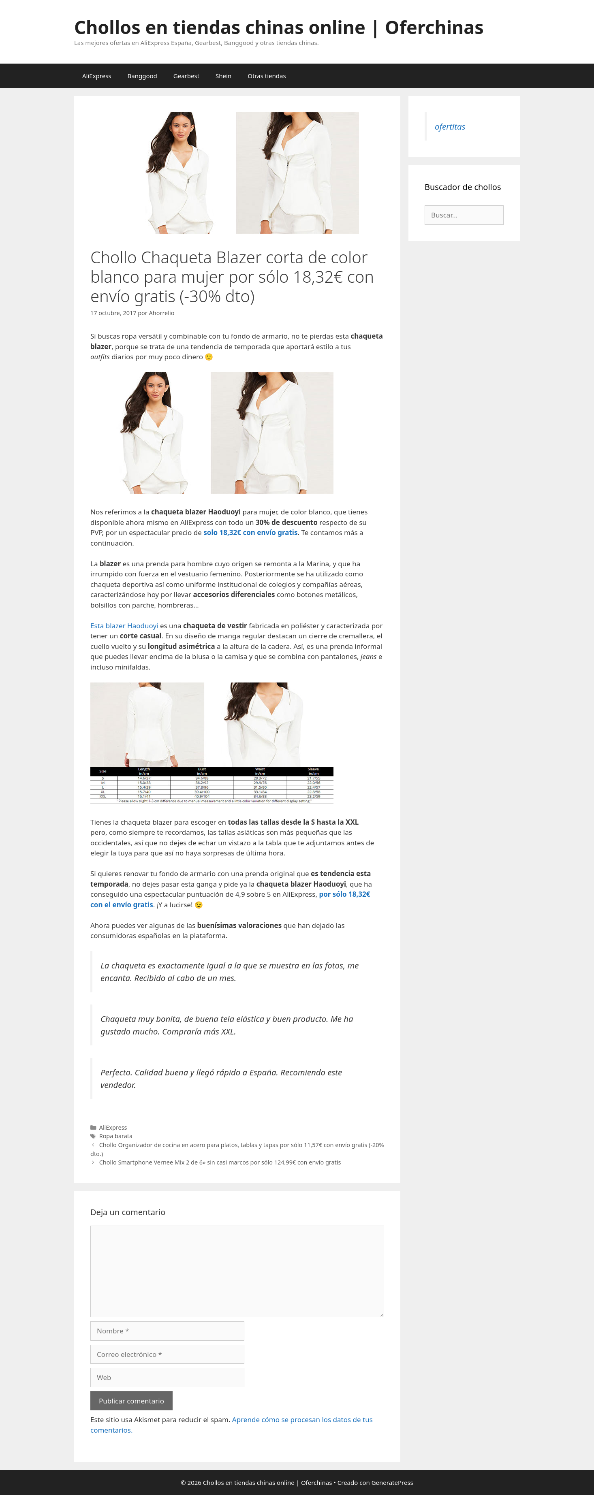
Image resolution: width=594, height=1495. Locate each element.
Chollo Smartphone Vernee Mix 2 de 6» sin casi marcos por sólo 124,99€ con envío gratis (220, 1162)
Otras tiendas (267, 76)
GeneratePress (392, 1482)
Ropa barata (116, 1136)
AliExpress (96, 76)
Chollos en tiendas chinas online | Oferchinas (279, 27)
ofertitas (450, 126)
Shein (223, 76)
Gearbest (186, 76)
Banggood (142, 76)
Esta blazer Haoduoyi (124, 625)
